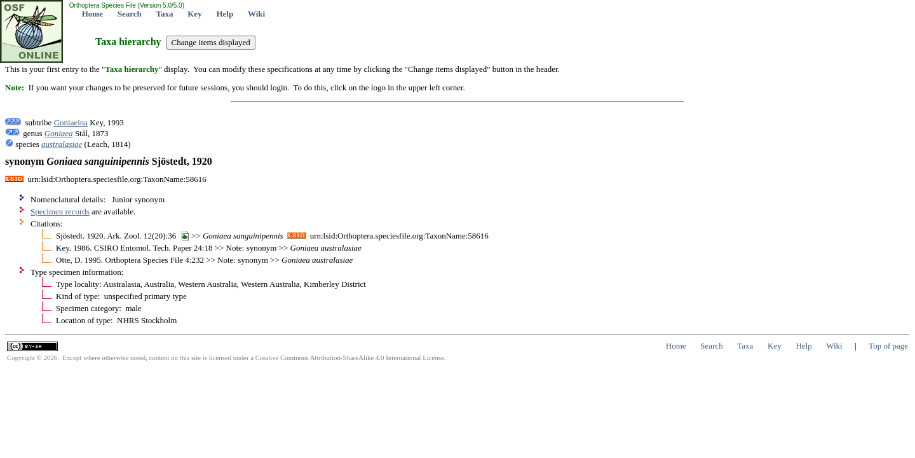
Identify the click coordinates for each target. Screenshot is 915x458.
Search (130, 13)
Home (92, 13)
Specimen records (60, 211)
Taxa (164, 13)
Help (224, 13)
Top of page (888, 345)
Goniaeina (71, 122)
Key (194, 13)
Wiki (256, 13)
